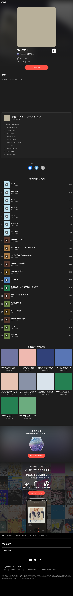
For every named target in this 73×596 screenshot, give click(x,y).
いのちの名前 (11, 154)
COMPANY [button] (6, 550)
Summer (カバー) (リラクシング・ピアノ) (9, 416)
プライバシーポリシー (16, 570)
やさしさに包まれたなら (14, 143)
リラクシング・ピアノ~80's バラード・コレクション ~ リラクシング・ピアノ (27, 369)
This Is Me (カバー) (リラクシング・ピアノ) (27, 416)
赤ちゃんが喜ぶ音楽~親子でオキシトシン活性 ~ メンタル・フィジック (9, 393)
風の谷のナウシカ (12, 149)
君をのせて (44, 536)
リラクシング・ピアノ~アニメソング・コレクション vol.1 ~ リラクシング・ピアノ (27, 393)
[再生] (54, 51)
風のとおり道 (11, 137)
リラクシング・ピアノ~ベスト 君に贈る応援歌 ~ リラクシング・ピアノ (45, 393)
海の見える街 (11, 131)
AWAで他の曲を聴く (36, 456)
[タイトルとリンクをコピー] (43, 168)
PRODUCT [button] (6, 544)
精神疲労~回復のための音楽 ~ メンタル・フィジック (9, 368)
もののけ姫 (10, 134)
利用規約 (4, 570)
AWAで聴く (36, 67)
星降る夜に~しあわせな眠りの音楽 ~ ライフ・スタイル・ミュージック (45, 369)
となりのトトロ (11, 146)
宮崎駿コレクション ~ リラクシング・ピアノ (26, 117)
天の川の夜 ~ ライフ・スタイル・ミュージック (63, 368)
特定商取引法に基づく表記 (49, 570)
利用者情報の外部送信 (32, 570)
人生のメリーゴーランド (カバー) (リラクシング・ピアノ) (63, 392)
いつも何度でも (12, 128)
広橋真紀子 (31, 54)
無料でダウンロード (36, 493)
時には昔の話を (12, 140)
